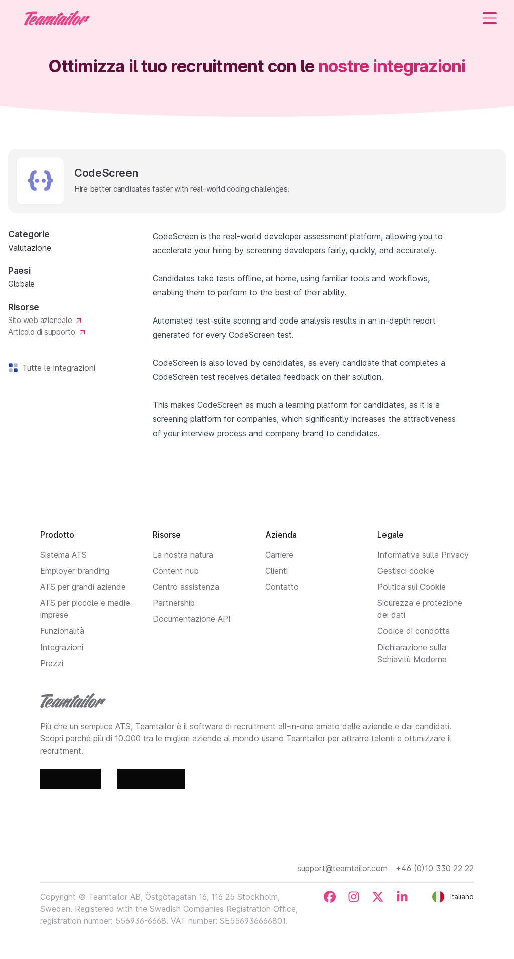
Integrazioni (61, 647)
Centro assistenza (186, 587)
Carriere (279, 555)
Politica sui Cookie (411, 587)
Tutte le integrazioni (56, 368)
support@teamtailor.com (342, 868)
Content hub (176, 571)
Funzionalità (62, 631)
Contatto (282, 587)
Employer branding (74, 571)
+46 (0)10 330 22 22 (435, 868)
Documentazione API (192, 619)
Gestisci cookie (405, 571)
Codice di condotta (413, 631)
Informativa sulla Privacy (423, 555)
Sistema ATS (63, 555)
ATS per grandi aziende (83, 587)
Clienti (276, 571)
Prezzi (51, 663)
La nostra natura (183, 555)
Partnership (174, 603)
